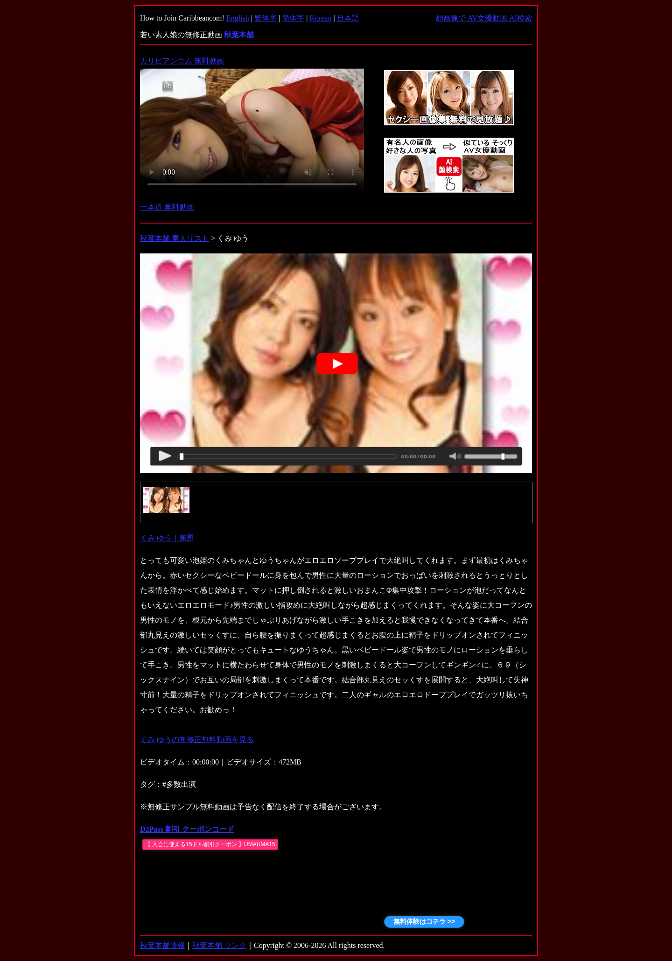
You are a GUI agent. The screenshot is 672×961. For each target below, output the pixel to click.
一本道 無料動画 (167, 207)
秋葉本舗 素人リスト (174, 238)
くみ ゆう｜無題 (167, 538)
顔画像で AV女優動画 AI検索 (484, 18)
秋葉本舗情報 (162, 945)
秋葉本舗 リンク (219, 945)
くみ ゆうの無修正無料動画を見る (197, 740)
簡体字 (293, 18)
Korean (320, 18)
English (237, 18)
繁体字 (265, 18)
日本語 (348, 18)
